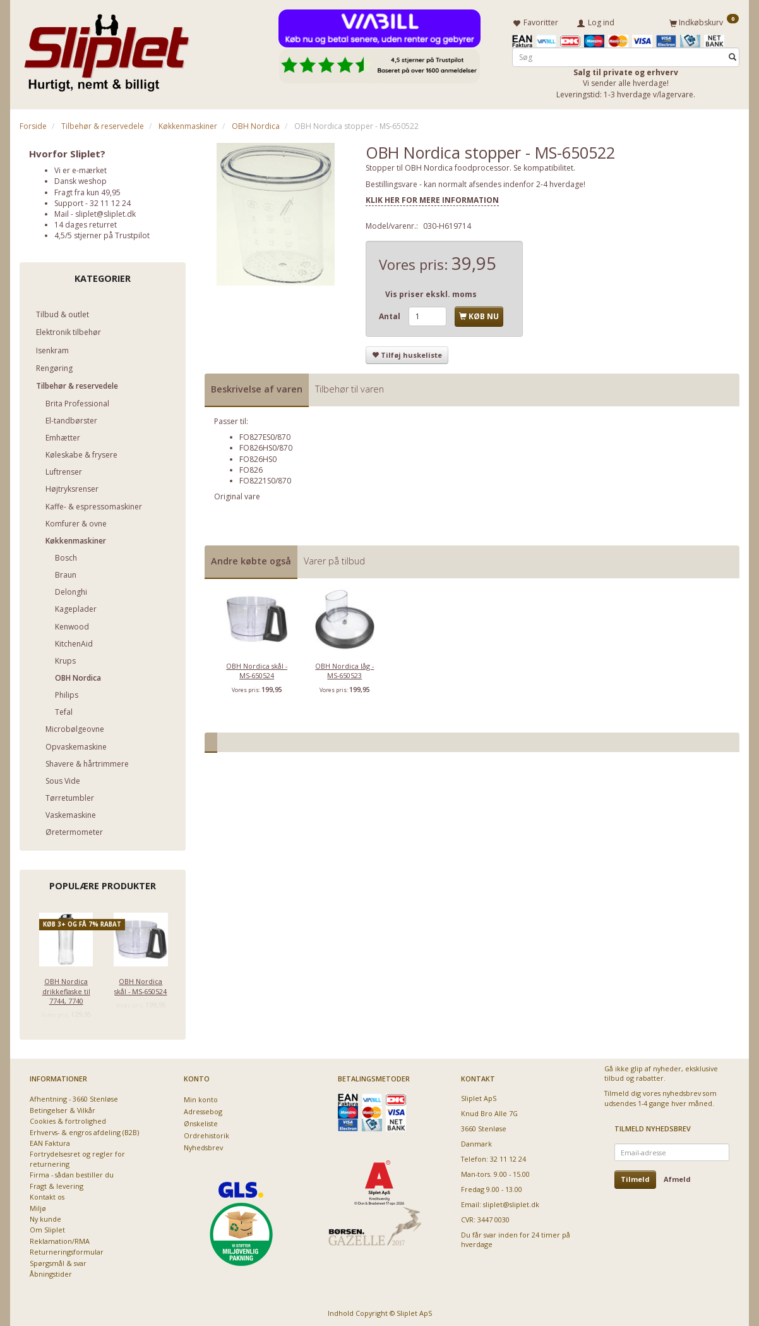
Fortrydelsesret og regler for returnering (77, 1156)
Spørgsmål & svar (58, 1260)
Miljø (38, 1205)
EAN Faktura (50, 1140)
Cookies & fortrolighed (68, 1118)
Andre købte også (251, 558)
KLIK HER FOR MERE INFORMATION (432, 197)
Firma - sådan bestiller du (72, 1172)
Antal (390, 313)
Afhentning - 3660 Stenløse (74, 1096)
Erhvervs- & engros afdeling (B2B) (84, 1129)
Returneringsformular (67, 1249)
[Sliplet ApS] (106, 49)
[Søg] (732, 54)
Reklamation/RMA (60, 1238)
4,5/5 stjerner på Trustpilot (102, 233)
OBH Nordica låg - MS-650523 (344, 668)
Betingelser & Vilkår (62, 1107)
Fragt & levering (56, 1183)
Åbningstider (51, 1271)
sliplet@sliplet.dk (105, 211)
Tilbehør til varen (349, 386)
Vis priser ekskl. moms (431, 291)
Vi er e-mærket (80, 167)
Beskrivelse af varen (256, 386)
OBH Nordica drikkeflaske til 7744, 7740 (66, 988)
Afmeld (677, 1176)
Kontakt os (47, 1194)
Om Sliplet (47, 1227)
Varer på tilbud (334, 558)
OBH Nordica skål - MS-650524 (140, 983)
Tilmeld (635, 1176)
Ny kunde (45, 1216)
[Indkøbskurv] (704, 21)
